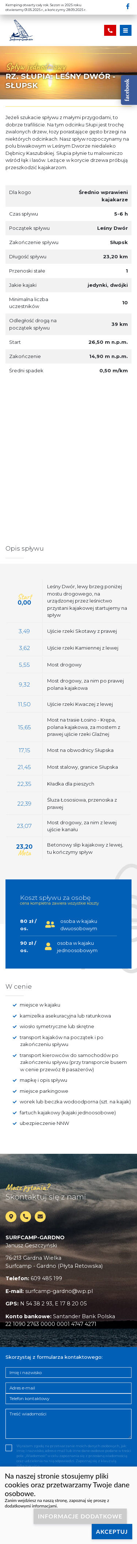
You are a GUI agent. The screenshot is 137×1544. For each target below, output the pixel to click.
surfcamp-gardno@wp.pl (59, 1291)
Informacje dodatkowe (80, 1516)
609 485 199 (46, 1278)
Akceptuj (112, 1531)
